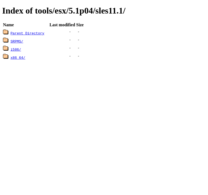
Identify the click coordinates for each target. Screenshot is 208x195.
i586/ (16, 49)
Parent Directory (27, 33)
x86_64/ (18, 57)
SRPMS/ (17, 41)
